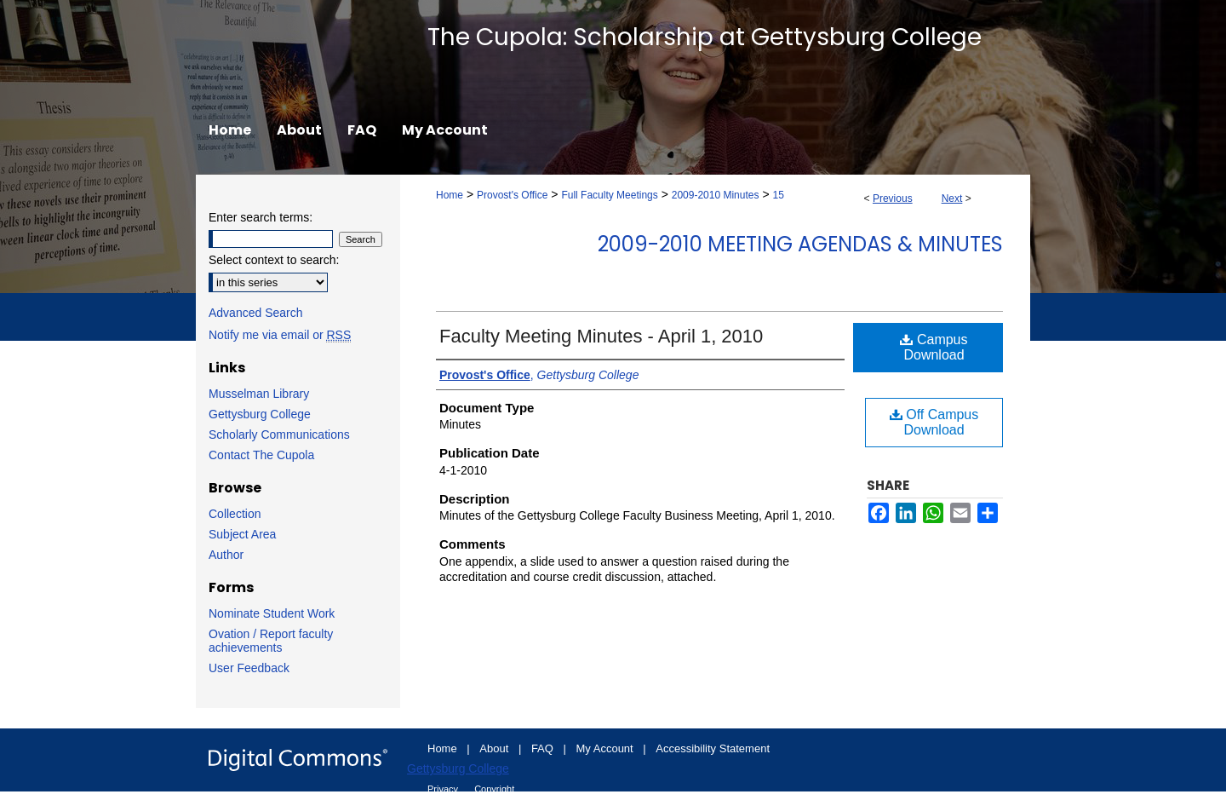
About (495, 748)
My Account (606, 748)
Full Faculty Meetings (609, 195)
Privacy (444, 789)
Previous (893, 198)
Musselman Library (259, 393)
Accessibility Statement (713, 748)
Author (226, 554)
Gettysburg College (260, 414)
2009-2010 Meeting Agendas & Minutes (800, 244)
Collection (235, 514)
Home (449, 195)
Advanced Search (256, 312)
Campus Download (933, 347)
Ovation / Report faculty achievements (271, 640)
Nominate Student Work (272, 613)
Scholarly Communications (279, 434)
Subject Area (242, 534)
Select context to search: (274, 260)
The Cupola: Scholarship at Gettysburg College (704, 37)
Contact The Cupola (261, 455)
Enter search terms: (260, 217)
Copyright (494, 789)
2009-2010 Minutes (715, 195)
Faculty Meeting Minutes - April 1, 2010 (601, 336)
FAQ (544, 748)
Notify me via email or (280, 335)
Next (952, 198)
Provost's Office (512, 195)
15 (777, 195)
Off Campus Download (934, 422)
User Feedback (249, 668)
